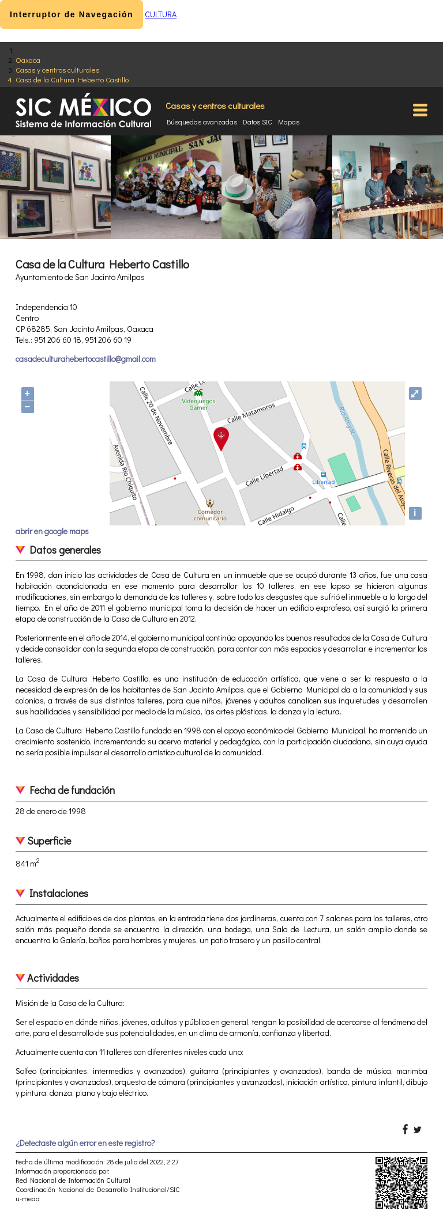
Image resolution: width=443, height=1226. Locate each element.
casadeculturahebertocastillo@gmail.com (86, 358)
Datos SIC (257, 121)
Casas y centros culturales (57, 69)
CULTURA (161, 14)
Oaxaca (28, 60)
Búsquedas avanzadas (202, 121)
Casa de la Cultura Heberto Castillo (72, 79)
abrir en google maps (52, 530)
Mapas (288, 121)
